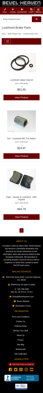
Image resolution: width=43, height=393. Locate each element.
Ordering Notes (20, 326)
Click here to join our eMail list (21, 364)
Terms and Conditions (20, 317)
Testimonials (20, 349)
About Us (20, 335)
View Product (21, 97)
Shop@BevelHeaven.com (21, 297)
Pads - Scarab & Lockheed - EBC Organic (21, 198)
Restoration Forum (21, 306)
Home (4, 34)
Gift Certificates (20, 354)
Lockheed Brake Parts (30, 34)
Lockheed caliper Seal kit (21, 80)
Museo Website (21, 301)
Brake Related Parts (14, 34)
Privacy (21, 340)
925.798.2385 (21, 289)
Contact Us (20, 321)
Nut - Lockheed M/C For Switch (21, 138)
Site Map (20, 345)
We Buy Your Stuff (20, 331)
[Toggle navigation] (38, 10)
